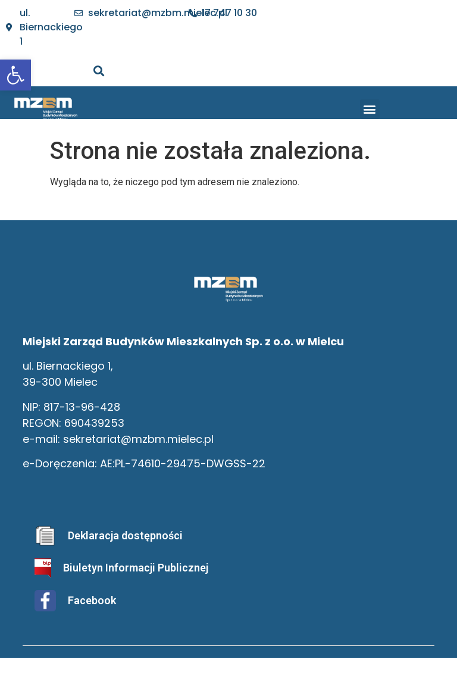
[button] (370, 109)
